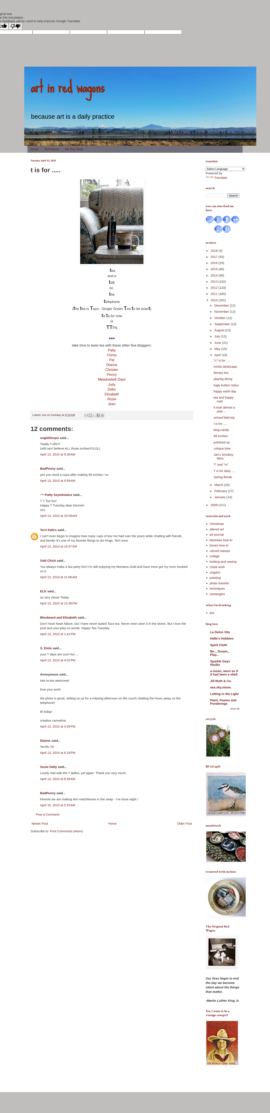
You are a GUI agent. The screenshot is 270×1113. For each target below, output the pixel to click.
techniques (217, 588)
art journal (217, 534)
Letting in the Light (224, 694)
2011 (215, 294)
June (218, 342)
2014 (215, 275)
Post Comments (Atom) (66, 831)
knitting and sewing (223, 561)
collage (215, 556)
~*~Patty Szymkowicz (56, 495)
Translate (216, 177)
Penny (112, 374)
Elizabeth (112, 394)
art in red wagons (67, 86)
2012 (215, 287)
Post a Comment (47, 814)
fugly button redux (226, 385)
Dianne (111, 365)
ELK (43, 591)
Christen (111, 369)
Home (34, 149)
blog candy (221, 430)
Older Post (184, 823)
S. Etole (46, 648)
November (222, 311)
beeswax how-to (221, 540)
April (217, 355)
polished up (222, 442)
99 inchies (221, 436)
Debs (112, 389)
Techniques (51, 149)
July (217, 336)
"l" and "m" (221, 464)
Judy (112, 384)
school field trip (224, 417)
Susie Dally (48, 767)
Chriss (112, 355)
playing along (223, 379)
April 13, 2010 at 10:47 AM (58, 546)
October (220, 318)
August (219, 330)
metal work (217, 567)
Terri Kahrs (48, 530)
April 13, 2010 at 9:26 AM (57, 454)
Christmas (217, 524)
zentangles (217, 594)
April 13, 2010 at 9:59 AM (57, 480)
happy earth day (225, 391)
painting (215, 577)
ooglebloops (49, 438)
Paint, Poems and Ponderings (223, 701)
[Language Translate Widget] (225, 169)
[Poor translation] (15, 26)
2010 (215, 300)
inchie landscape (225, 366)
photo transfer (219, 583)
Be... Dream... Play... (220, 652)
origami (215, 572)
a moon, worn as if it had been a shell (224, 672)
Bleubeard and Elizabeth (58, 617)
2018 (215, 250)
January (220, 497)
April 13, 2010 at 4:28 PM (57, 726)
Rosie (111, 399)
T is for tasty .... (224, 471)
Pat (112, 360)
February (221, 491)
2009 (215, 505)
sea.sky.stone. (220, 687)
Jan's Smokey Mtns (223, 456)
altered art (217, 529)
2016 (215, 263)
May (217, 349)
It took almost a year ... (224, 409)
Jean (112, 404)
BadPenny (47, 468)
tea (212, 613)
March (219, 485)
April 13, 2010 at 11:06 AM (58, 577)
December (222, 305)
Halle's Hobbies (222, 638)
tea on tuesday (51, 415)
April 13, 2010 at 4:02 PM (57, 660)
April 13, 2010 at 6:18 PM (57, 752)
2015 (215, 269)
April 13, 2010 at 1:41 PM (57, 634)
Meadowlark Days (112, 379)
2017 (215, 257)
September (222, 324)
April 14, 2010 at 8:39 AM (57, 779)
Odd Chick (48, 560)
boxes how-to (219, 545)
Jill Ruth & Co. (221, 681)
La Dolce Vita (220, 632)
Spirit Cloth (218, 645)
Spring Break (223, 477)
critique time (222, 448)
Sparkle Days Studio (220, 662)
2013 (215, 281)
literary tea (221, 372)
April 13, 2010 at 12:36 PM (58, 603)
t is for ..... (221, 423)
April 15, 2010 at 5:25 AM (57, 805)
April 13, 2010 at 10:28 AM (58, 515)
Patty (112, 350)
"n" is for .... (222, 360)
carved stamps (220, 551)
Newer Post (40, 823)
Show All (234, 708)
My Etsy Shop (74, 149)
